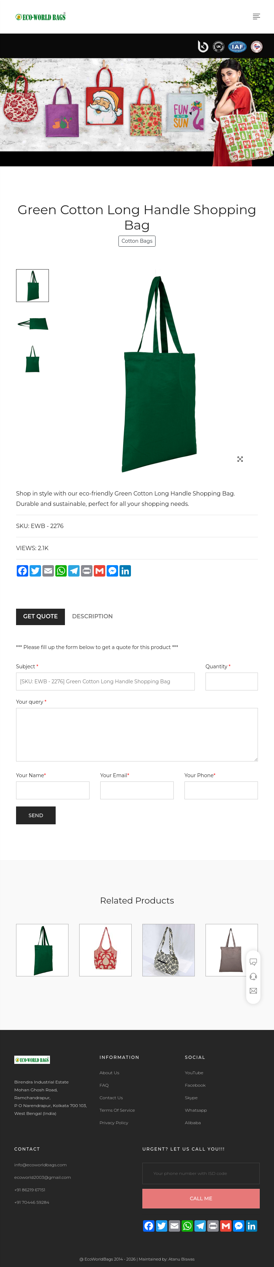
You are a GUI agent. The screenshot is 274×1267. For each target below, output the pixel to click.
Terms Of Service (117, 1110)
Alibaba (193, 1123)
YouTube (194, 1073)
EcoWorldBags (99, 1259)
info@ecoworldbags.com (40, 1165)
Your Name (31, 775)
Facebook (195, 1085)
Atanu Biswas (181, 1259)
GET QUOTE (40, 616)
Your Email (114, 775)
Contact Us (111, 1098)
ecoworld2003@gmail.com (42, 1177)
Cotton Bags (137, 241)
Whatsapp (196, 1110)
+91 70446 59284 (31, 1202)
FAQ (104, 1085)
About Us (109, 1073)
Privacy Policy (114, 1123)
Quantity (218, 666)
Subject (27, 666)
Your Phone (199, 775)
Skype (191, 1098)
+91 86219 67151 (29, 1190)
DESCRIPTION (92, 616)
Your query (31, 702)
